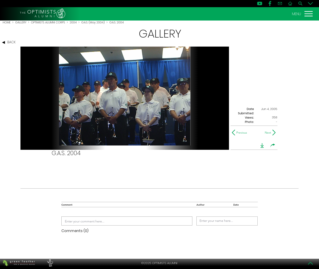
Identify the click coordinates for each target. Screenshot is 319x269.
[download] (262, 145)
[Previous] (240, 132)
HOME (7, 22)
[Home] (290, 3)
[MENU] (303, 14)
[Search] (300, 3)
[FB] (269, 3)
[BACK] (10, 42)
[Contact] (279, 3)
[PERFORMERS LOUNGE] (49, 263)
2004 (73, 22)
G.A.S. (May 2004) (93, 22)
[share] (273, 145)
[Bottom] (310, 3)
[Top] (310, 263)
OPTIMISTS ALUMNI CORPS (48, 22)
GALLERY (20, 22)
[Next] (267, 132)
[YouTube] (259, 3)
